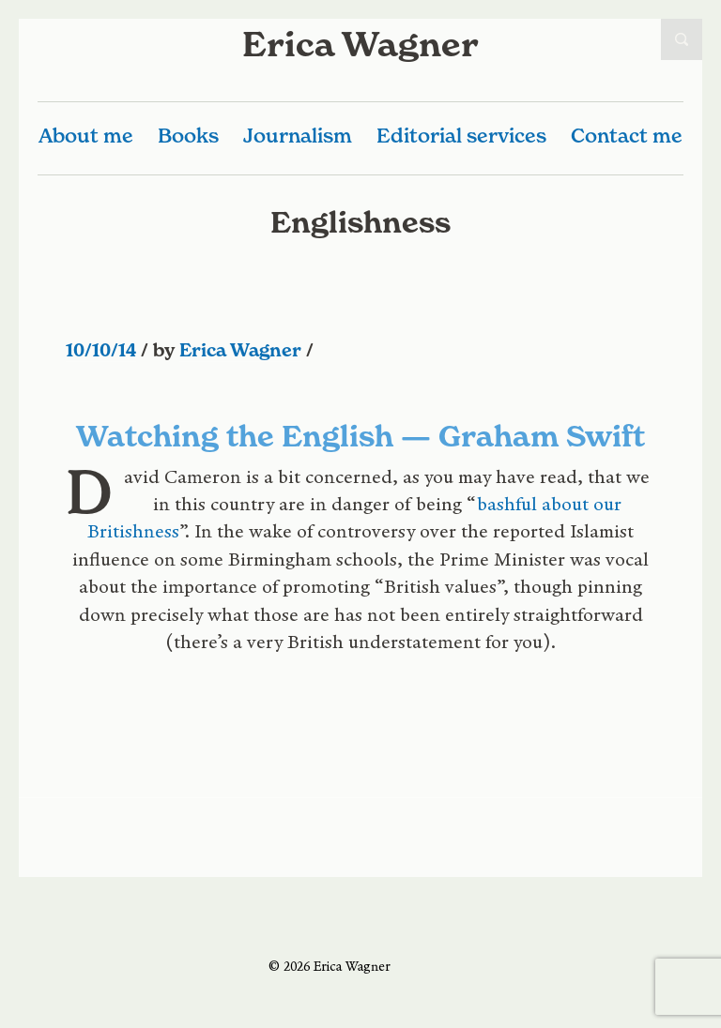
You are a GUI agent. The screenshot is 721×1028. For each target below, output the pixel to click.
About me (85, 135)
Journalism (297, 135)
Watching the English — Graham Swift (360, 436)
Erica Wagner (360, 44)
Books (188, 135)
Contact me (627, 135)
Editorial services (461, 135)
